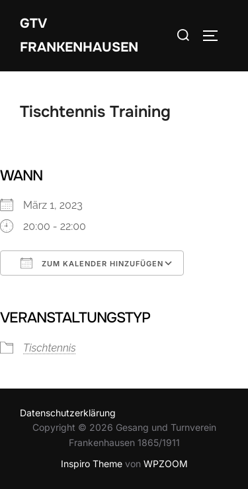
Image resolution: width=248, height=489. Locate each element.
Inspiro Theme (91, 463)
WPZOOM (166, 463)
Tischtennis (49, 348)
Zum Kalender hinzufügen (92, 263)
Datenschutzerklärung (68, 412)
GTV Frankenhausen (79, 35)
